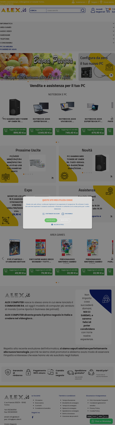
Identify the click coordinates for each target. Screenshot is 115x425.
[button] (57, 212)
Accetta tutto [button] (51, 220)
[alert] (57, 212)
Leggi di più (57, 208)
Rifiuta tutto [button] (64, 220)
